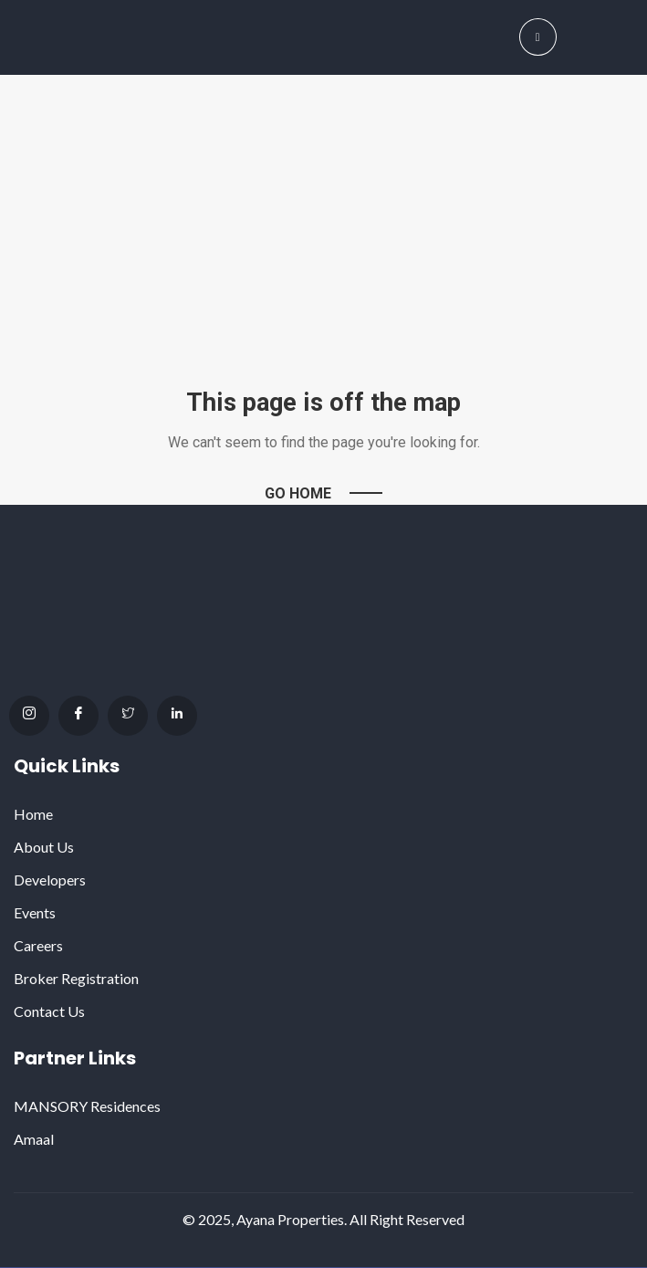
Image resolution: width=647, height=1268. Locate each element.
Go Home (298, 493)
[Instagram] (29, 716)
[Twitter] (128, 716)
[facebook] (78, 716)
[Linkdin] (177, 716)
